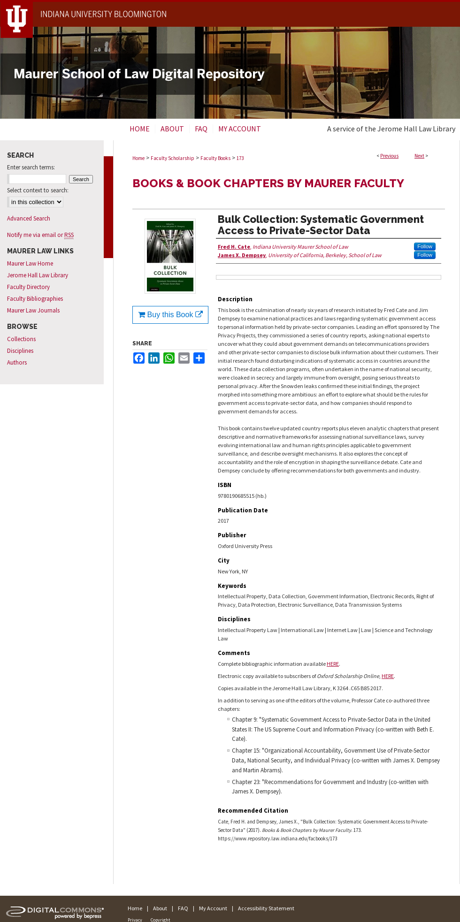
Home (138, 158)
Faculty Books (215, 158)
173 (240, 158)
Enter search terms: (31, 167)
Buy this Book (170, 315)
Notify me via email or (40, 235)
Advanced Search (28, 218)
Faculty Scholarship (172, 158)
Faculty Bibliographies (35, 299)
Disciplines (20, 351)
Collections (21, 339)
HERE (333, 663)
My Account (213, 908)
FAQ (183, 908)
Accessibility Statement (266, 908)
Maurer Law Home (30, 263)
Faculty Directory (28, 287)
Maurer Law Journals (33, 310)
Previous (389, 155)
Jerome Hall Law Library (37, 275)
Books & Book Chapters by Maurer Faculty (268, 183)
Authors (17, 362)
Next (419, 155)
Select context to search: (38, 190)
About (160, 908)
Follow (424, 246)
